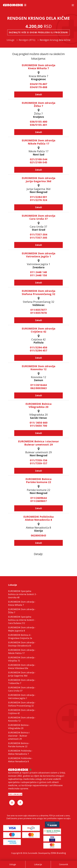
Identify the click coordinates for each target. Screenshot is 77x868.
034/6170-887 (38, 83)
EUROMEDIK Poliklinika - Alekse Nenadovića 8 (20, 760)
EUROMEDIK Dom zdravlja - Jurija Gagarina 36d (22, 674)
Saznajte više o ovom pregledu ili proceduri (38, 32)
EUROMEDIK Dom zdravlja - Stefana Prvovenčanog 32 (22, 704)
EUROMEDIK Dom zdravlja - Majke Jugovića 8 (22, 629)
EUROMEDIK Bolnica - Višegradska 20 (19, 727)
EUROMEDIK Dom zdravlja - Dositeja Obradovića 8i (22, 644)
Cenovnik (63, 864)
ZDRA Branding (58, 853)
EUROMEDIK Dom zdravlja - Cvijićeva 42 (22, 712)
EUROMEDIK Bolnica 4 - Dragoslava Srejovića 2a (20, 637)
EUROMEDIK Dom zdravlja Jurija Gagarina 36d (38, 179)
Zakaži (38, 94)
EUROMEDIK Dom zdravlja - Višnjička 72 (22, 659)
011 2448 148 (38, 272)
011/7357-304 (38, 234)
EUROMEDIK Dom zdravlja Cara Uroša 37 (38, 217)
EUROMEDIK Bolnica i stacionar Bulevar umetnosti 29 (38, 443)
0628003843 (38, 535)
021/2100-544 (38, 159)
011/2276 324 (38, 199)
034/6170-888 (38, 87)
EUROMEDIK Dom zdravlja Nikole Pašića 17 (38, 142)
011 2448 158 (38, 275)
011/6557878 (38, 312)
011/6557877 (38, 309)
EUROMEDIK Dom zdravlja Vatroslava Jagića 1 (38, 254)
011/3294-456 (38, 347)
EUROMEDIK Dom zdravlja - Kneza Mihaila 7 (22, 603)
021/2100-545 (38, 162)
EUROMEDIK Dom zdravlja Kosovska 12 (38, 367)
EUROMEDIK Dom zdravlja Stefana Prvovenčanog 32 (38, 292)
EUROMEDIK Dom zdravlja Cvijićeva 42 (38, 330)
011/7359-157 (38, 463)
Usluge (12, 864)
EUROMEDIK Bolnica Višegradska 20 (39, 405)
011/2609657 (38, 500)
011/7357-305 (38, 237)
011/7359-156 (38, 460)
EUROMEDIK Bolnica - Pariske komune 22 (19, 745)
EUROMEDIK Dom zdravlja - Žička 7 (22, 611)
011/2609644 (38, 497)
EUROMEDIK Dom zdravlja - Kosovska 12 (22, 719)
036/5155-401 (38, 124)
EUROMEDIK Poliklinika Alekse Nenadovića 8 (38, 518)
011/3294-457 (38, 350)
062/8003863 (38, 388)
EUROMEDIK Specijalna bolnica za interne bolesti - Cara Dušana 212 (21, 619)
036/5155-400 (38, 121)
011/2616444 (38, 384)
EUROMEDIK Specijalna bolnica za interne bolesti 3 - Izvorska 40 (22, 594)
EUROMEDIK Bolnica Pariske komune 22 (39, 480)
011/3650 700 (38, 425)
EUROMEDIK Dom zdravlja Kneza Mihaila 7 (38, 66)
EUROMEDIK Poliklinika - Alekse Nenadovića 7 (20, 752)
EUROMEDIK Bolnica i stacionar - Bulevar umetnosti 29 (19, 735)
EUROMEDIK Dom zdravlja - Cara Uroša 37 (22, 689)
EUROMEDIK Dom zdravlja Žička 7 (38, 104)
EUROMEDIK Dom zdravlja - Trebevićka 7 (22, 682)
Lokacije (38, 864)
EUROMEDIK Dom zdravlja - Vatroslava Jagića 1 (22, 697)
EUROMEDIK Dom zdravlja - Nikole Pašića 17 (22, 652)
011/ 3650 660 (38, 422)
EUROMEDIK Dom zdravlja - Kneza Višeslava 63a (22, 667)
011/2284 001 (38, 196)
